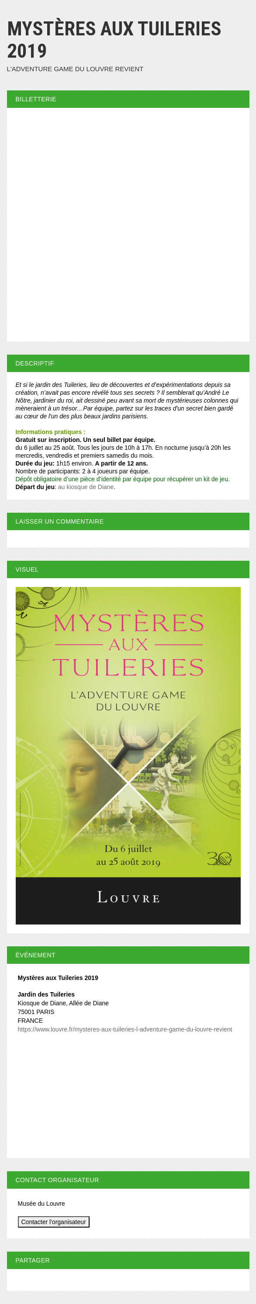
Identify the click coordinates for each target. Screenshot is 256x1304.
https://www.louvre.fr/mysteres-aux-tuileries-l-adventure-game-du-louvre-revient (125, 1029)
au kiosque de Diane (86, 486)
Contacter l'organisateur (53, 1221)
